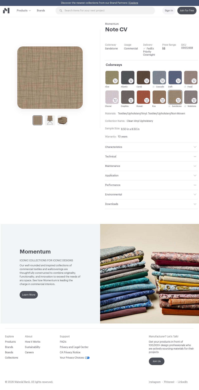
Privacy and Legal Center (74, 347)
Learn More (28, 295)
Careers (29, 352)
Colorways (114, 65)
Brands (41, 10)
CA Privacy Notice (70, 352)
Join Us (157, 361)
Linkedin (183, 382)
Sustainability (32, 347)
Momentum (112, 24)
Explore (133, 3)
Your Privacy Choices (75, 357)
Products (22, 10)
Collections (11, 358)
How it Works (32, 342)
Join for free (187, 10)
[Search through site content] (107, 10)
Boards (9, 352)
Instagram (155, 382)
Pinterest (169, 382)
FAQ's (63, 342)
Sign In (169, 10)
